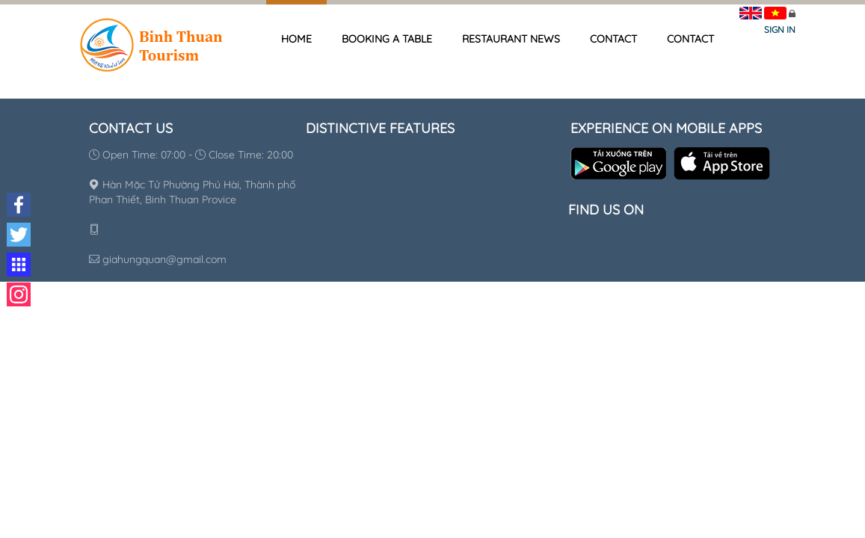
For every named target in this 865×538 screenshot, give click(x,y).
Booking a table (387, 39)
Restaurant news (511, 39)
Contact (613, 39)
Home (296, 39)
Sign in (779, 29)
